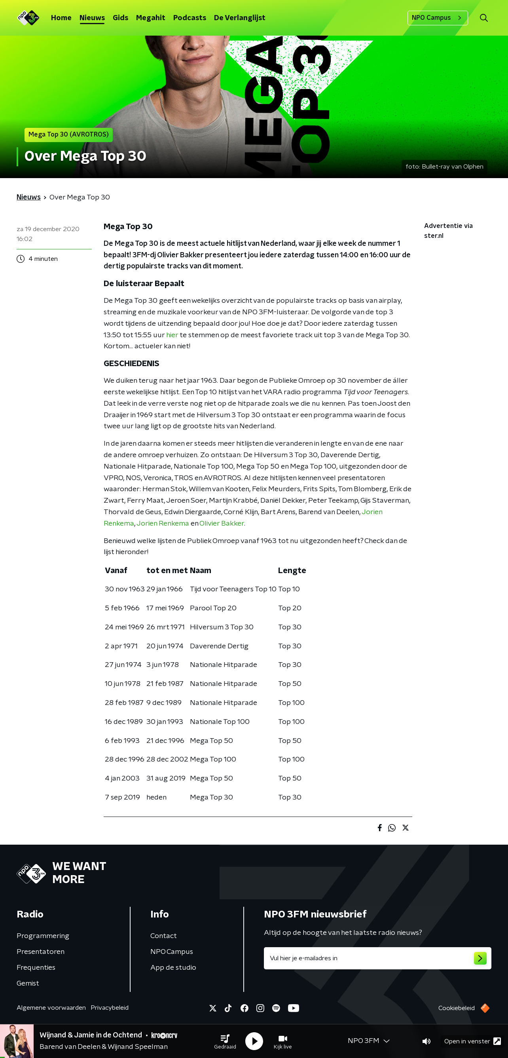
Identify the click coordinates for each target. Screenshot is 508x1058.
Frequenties (36, 967)
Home (61, 18)
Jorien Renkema (162, 523)
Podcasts (189, 18)
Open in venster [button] (472, 1041)
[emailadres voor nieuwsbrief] (377, 958)
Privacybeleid (110, 1008)
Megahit (150, 18)
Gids (120, 18)
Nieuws (92, 18)
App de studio (173, 967)
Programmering (43, 936)
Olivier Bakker (221, 523)
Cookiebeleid (456, 1008)
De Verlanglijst (239, 18)
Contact (163, 936)
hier (172, 335)
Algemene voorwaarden (51, 1008)
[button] (225, 1041)
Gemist (28, 983)
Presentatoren (40, 951)
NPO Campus (438, 18)
